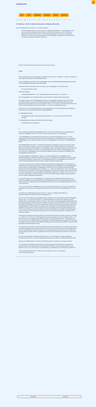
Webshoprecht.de (21, 4)
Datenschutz (64, 15)
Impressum (65, 396)
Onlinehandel (37, 15)
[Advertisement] (48, 51)
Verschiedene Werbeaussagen (30, 65)
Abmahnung (47, 15)
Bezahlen (56, 15)
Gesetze (28, 15)
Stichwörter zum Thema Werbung (47, 65)
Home (22, 15)
